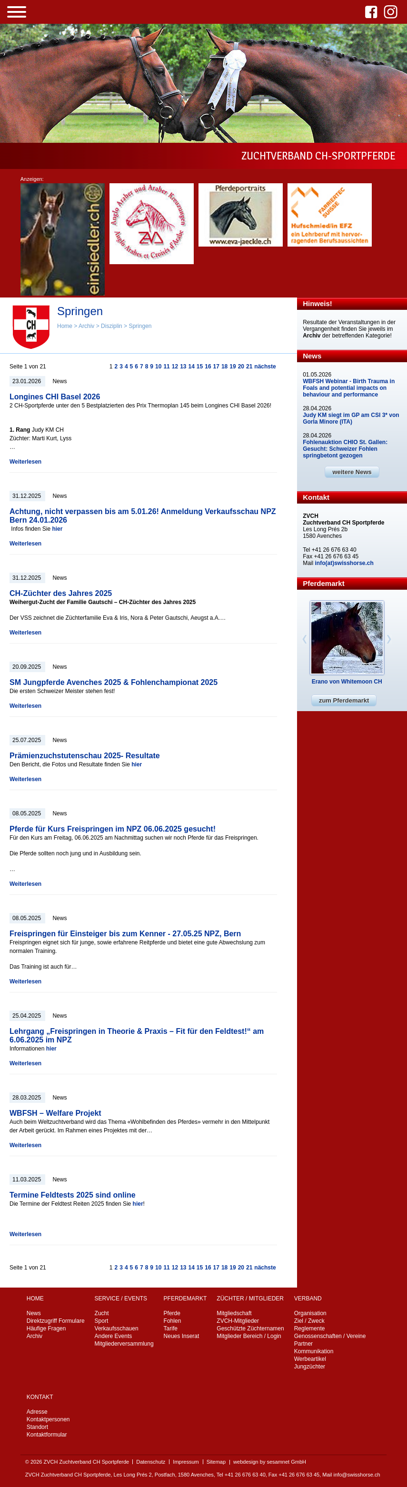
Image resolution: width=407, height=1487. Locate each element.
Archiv (86, 326)
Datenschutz (150, 1462)
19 (232, 366)
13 (183, 366)
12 (175, 366)
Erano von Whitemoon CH (347, 681)
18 (224, 366)
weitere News (351, 472)
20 (241, 366)
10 (158, 366)
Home (64, 326)
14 (191, 366)
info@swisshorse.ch (357, 1474)
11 (166, 366)
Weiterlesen (25, 461)
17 (216, 366)
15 (200, 366)
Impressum (186, 1462)
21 (249, 366)
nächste (265, 366)
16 (208, 366)
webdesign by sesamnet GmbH (269, 1462)
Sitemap (216, 1462)
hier (57, 528)
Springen (140, 326)
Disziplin (111, 326)
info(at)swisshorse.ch (344, 563)
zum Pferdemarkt (344, 700)
